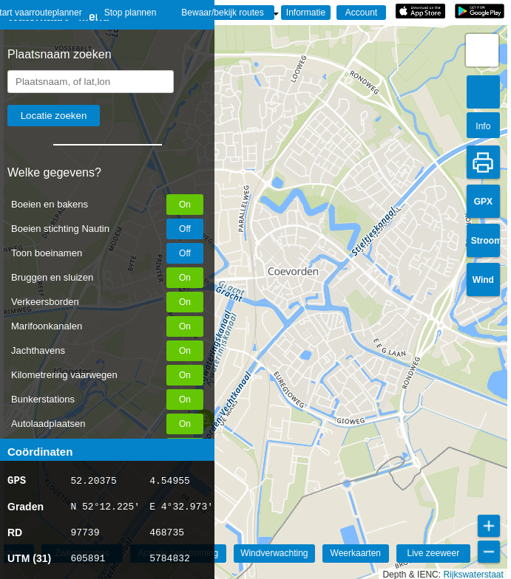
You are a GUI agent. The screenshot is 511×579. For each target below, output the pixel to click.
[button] (482, 50)
